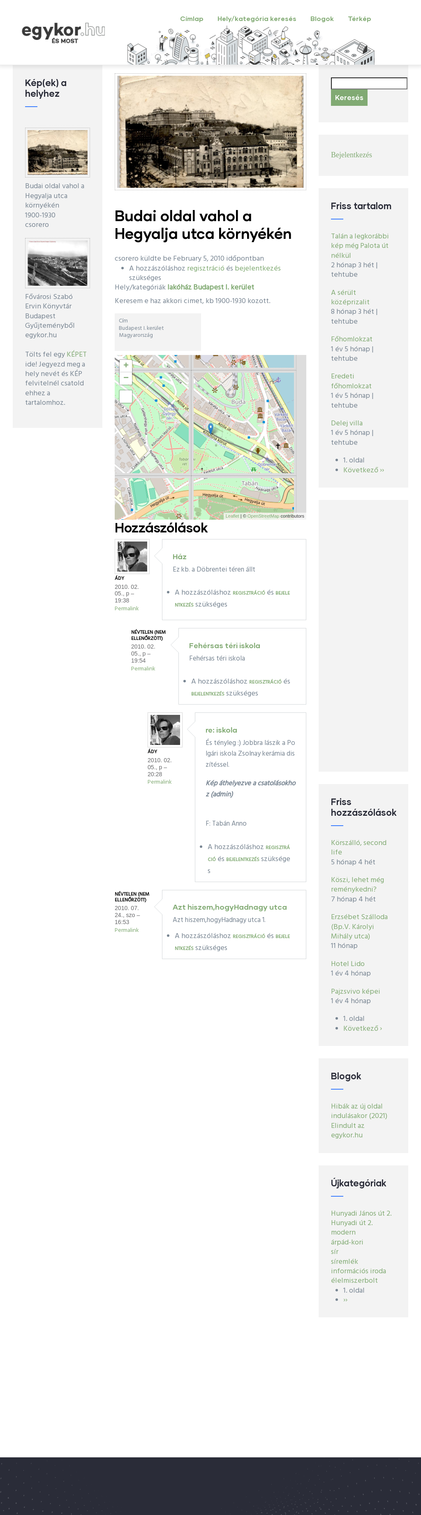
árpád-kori (347, 1243)
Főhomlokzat (351, 339)
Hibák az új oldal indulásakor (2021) (359, 1111)
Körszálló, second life (358, 848)
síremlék (344, 1262)
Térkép (359, 18)
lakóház (179, 288)
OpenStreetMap (264, 516)
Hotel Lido (348, 964)
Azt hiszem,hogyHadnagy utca (230, 906)
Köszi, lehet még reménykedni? (357, 885)
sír (334, 1252)
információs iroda (358, 1271)
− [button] (126, 378)
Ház (180, 556)
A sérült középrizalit (350, 297)
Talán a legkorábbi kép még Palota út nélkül (360, 246)
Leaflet (232, 516)
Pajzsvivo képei (355, 992)
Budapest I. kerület (223, 288)
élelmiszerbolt (354, 1281)
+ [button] (126, 366)
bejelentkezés (258, 269)
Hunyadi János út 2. (361, 1214)
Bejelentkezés (351, 155)
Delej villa (347, 424)
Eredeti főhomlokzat (351, 381)
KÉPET (77, 355)
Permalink (127, 609)
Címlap (192, 18)
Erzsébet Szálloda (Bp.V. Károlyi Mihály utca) (359, 927)
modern (343, 1233)
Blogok (322, 18)
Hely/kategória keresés (256, 18)
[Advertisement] (363, 635)
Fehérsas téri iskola (224, 645)
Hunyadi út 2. (352, 1223)
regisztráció (205, 269)
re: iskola (221, 729)
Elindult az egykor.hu (348, 1131)
